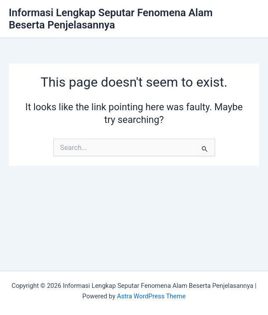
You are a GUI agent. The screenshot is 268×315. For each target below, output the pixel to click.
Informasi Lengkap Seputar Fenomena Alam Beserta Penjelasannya (110, 19)
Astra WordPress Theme (151, 296)
